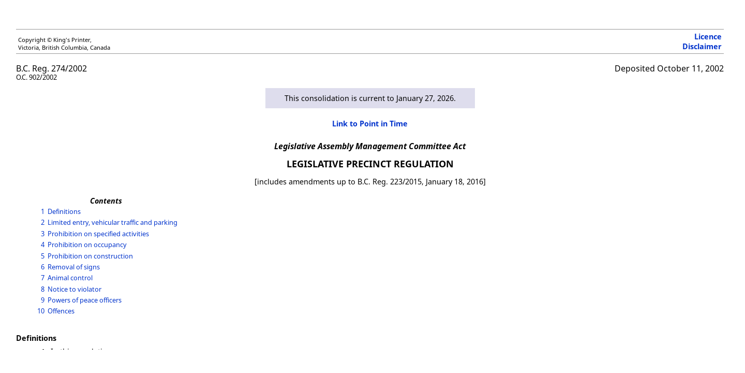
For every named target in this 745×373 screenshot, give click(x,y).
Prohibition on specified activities (98, 233)
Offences (61, 310)
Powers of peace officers (85, 300)
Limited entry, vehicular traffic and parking (112, 222)
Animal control (70, 277)
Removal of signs (74, 266)
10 (40, 310)
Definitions (64, 211)
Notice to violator (74, 289)
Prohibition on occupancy (87, 244)
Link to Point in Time (370, 123)
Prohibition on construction (90, 256)
